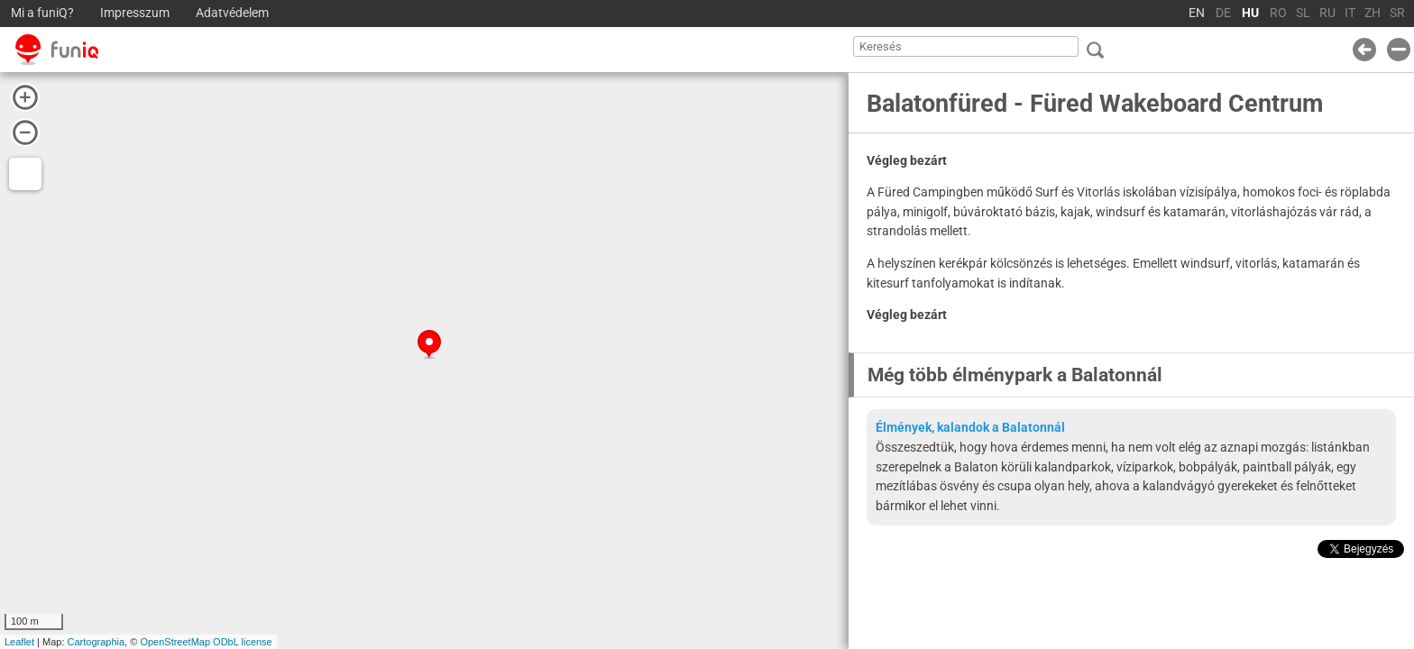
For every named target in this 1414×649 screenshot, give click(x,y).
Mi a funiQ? (42, 13)
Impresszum (135, 13)
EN (1197, 13)
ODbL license (242, 641)
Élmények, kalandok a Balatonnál (970, 427)
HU (1250, 13)
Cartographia (96, 641)
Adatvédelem (232, 13)
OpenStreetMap (175, 641)
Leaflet (19, 641)
